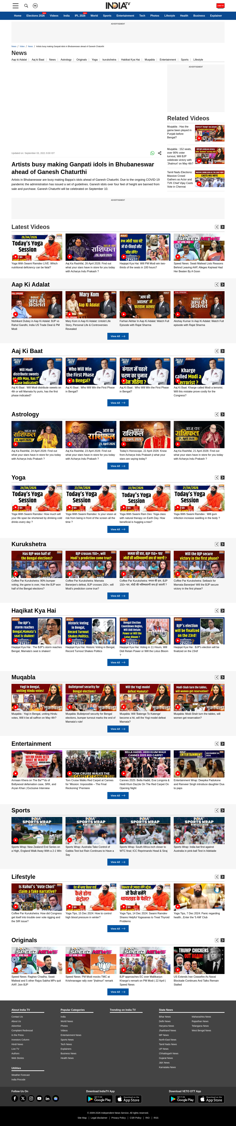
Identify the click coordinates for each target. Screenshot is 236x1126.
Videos (54, 15)
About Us (16, 1021)
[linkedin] (47, 1098)
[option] (37, 251)
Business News (68, 1053)
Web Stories (17, 1058)
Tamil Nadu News (168, 1044)
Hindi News (17, 1044)
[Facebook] (14, 1098)
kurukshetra (109, 59)
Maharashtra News (201, 1016)
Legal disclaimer (99, 1117)
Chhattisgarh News (168, 1053)
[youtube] (39, 1098)
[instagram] (31, 1098)
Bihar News (165, 1016)
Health (184, 15)
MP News (164, 1035)
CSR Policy (135, 1117)
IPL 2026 (80, 15)
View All (118, 336)
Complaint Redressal (22, 1030)
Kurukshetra (28, 544)
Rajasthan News (200, 1021)
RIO (148, 1117)
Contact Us (17, 1016)
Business (199, 15)
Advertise (16, 1026)
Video (22, 46)
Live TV (15, 1049)
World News (67, 1021)
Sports (107, 15)
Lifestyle (169, 15)
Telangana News (200, 1026)
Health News (67, 1058)
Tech (142, 15)
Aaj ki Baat (38, 59)
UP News (163, 1049)
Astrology (66, 59)
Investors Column (20, 1039)
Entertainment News (71, 1035)
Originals (82, 59)
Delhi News (165, 1021)
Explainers (66, 1049)
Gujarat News (166, 1058)
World (94, 15)
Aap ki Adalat (19, 59)
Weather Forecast (20, 1075)
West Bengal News (201, 1030)
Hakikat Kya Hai (130, 59)
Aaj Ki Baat (27, 351)
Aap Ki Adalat (30, 284)
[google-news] (55, 1098)
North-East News (167, 1039)
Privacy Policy (118, 1117)
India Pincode (18, 1079)
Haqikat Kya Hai (33, 610)
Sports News (67, 1039)
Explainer (216, 15)
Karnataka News (167, 1067)
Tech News (66, 1044)
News (13, 46)
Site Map (82, 1117)
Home (17, 15)
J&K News (164, 1062)
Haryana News (166, 1026)
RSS (156, 1117)
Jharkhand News (167, 1030)
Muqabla (150, 59)
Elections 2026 (36, 15)
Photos (154, 15)
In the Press (17, 1035)
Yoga (95, 59)
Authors (15, 1053)
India (67, 15)
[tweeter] (23, 1098)
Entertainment (125, 15)
